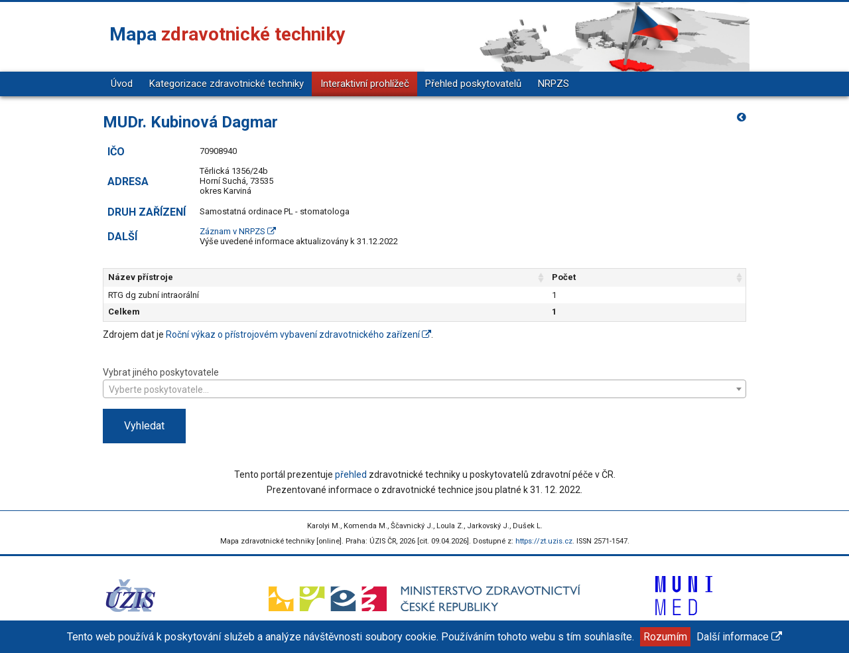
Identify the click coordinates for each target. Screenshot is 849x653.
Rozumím (665, 636)
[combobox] (424, 389)
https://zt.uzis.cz (543, 541)
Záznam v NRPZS (238, 231)
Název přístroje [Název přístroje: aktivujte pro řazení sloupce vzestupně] (140, 277)
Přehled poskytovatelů (473, 84)
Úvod (122, 84)
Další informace (739, 636)
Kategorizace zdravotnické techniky (226, 84)
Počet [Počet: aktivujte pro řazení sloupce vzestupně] (564, 277)
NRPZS (553, 84)
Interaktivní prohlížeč (364, 84)
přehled (351, 474)
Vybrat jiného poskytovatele (424, 382)
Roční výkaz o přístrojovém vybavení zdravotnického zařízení (298, 334)
